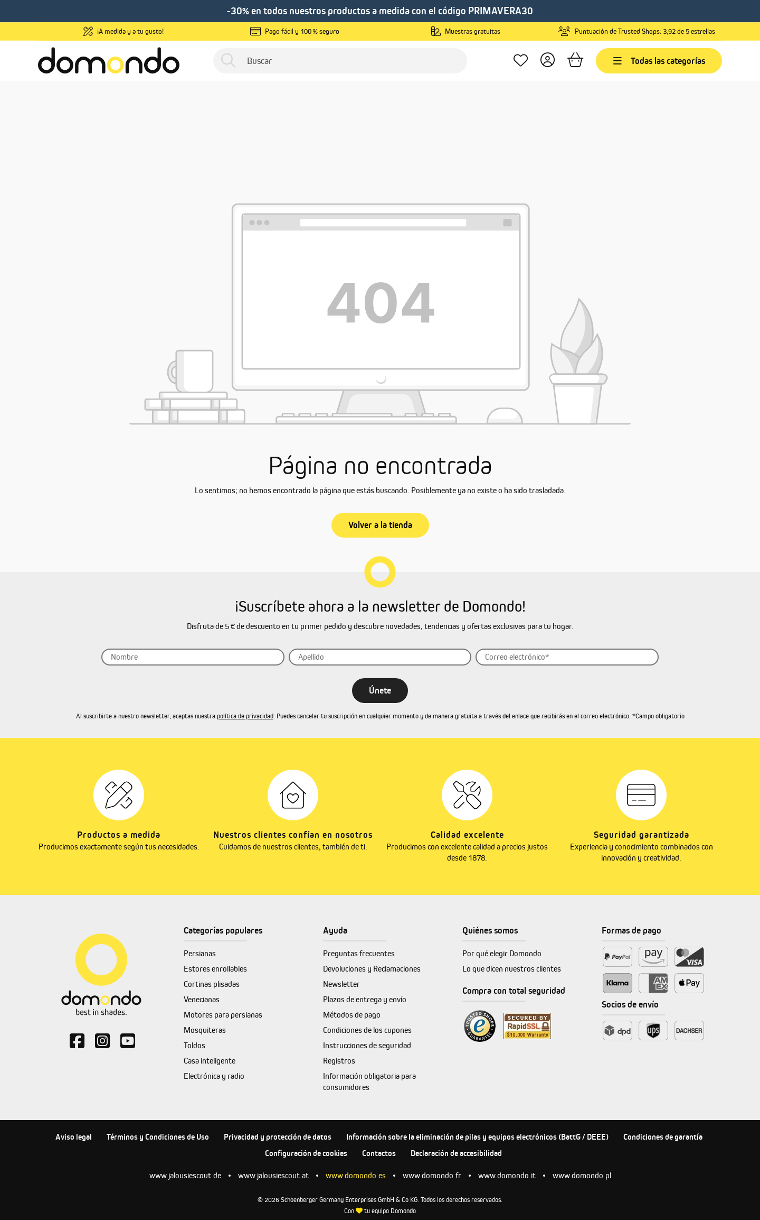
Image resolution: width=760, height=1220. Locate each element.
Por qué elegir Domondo (502, 953)
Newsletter (341, 984)
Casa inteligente (209, 1061)
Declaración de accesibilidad (456, 1153)
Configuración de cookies (306, 1153)
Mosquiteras (205, 1030)
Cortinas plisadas (212, 984)
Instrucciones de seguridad (367, 1045)
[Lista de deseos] (521, 60)
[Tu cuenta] (547, 60)
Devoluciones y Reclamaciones (372, 969)
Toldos (194, 1045)
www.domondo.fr (432, 1175)
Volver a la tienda (380, 525)
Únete (380, 690)
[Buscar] (340, 60)
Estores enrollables (215, 969)
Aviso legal (73, 1137)
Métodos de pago (352, 1015)
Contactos (379, 1153)
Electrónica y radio (214, 1076)
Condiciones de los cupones (367, 1030)
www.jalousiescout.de (185, 1175)
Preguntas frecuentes (359, 953)
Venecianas (202, 999)
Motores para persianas (223, 1015)
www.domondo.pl (582, 1175)
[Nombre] (192, 657)
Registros (339, 1061)
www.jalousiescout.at (273, 1175)
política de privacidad (245, 716)
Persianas (200, 953)
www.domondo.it (507, 1175)
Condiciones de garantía (662, 1137)
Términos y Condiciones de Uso (158, 1137)
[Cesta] (575, 60)
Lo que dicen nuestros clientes (511, 969)
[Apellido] (380, 657)
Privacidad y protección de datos (277, 1137)
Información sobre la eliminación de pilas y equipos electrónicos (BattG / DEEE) (477, 1137)
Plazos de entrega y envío (364, 999)
